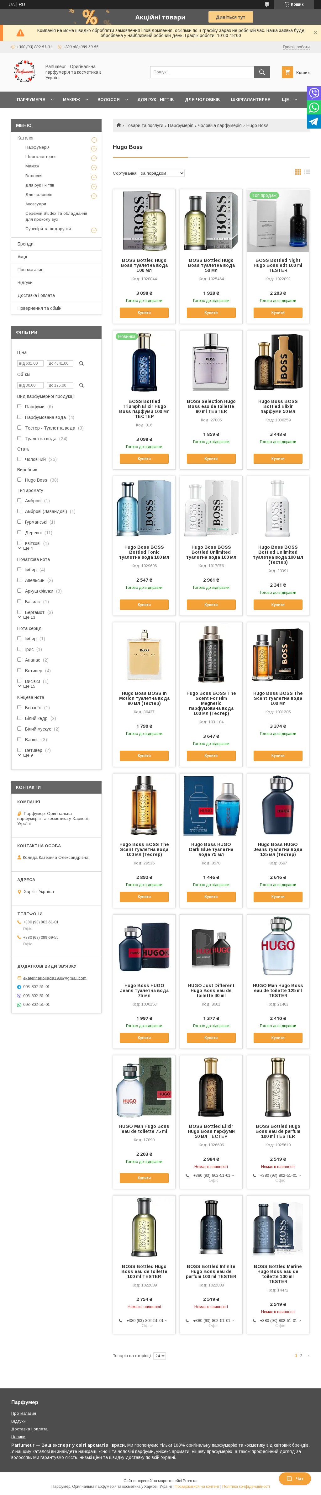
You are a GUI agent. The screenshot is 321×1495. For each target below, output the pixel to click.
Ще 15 (29, 686)
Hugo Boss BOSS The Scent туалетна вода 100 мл (278, 698)
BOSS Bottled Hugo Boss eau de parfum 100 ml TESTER (277, 1131)
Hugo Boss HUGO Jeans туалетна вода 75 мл (144, 990)
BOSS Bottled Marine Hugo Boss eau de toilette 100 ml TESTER (278, 1274)
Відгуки (25, 282)
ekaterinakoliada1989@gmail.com (55, 977)
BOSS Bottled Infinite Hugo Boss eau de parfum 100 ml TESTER (211, 1271)
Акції (22, 256)
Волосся (108, 99)
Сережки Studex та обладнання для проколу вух (56, 216)
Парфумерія (31, 99)
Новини (18, 1436)
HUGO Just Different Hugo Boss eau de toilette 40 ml (211, 990)
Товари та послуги (144, 125)
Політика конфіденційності (246, 1486)
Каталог (26, 137)
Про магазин (31, 269)
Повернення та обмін (39, 308)
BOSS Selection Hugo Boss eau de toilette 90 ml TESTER (211, 406)
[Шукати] (262, 72)
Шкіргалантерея (251, 99)
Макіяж (71, 99)
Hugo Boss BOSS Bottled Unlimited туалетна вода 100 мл (211, 552)
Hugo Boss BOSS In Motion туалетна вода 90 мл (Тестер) (144, 698)
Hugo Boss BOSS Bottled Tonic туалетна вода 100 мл (144, 552)
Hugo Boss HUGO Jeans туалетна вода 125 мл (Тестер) (278, 849)
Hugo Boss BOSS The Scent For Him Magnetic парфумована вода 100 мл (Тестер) (211, 703)
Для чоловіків (202, 99)
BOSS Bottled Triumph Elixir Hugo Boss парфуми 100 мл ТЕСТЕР (144, 409)
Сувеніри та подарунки (48, 228)
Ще (285, 99)
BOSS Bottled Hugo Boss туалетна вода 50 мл (211, 265)
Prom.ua (190, 1481)
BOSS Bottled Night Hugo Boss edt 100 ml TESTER (278, 265)
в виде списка (307, 173)
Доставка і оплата (36, 295)
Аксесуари (35, 204)
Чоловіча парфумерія (220, 125)
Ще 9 (28, 755)
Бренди (26, 243)
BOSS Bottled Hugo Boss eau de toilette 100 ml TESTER (144, 1271)
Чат (295, 1479)
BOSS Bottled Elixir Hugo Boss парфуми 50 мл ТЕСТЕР (211, 1131)
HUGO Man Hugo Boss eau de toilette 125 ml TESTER (278, 990)
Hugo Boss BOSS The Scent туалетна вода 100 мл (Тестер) (144, 849)
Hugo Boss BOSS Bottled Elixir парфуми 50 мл (278, 406)
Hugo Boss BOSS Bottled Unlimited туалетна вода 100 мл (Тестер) (278, 555)
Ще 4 (28, 548)
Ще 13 (29, 617)
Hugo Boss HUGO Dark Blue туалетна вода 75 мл (211, 849)
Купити (144, 312)
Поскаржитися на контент (197, 1486)
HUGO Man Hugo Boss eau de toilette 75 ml (144, 1129)
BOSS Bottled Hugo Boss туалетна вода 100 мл (144, 265)
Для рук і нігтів (155, 99)
